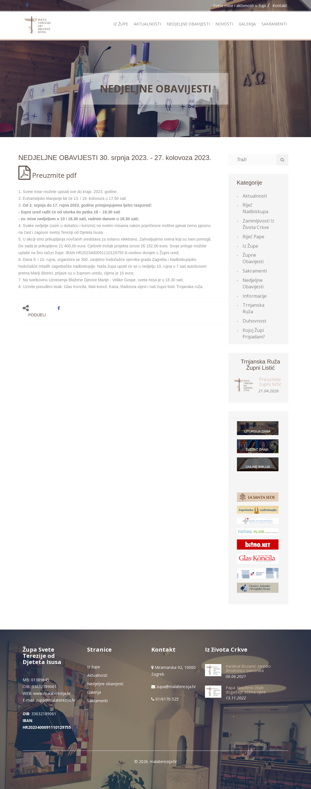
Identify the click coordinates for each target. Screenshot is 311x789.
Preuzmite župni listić (270, 382)
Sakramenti (274, 24)
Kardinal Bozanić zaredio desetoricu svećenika (248, 668)
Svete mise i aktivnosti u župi (239, 5)
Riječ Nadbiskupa (255, 208)
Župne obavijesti (253, 258)
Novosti (224, 24)
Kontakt (280, 5)
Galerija (247, 24)
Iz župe (120, 24)
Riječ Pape (253, 237)
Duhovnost (254, 321)
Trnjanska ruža (253, 308)
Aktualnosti (147, 24)
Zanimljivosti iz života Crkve (258, 224)
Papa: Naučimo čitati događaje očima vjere (246, 690)
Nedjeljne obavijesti (188, 24)
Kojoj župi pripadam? (254, 333)
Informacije (255, 296)
